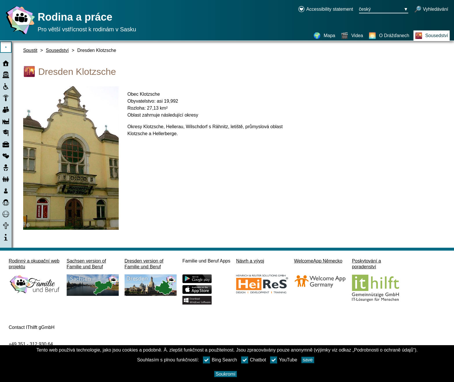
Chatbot (253, 359)
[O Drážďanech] (389, 35)
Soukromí (225, 374)
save (308, 359)
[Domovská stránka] (19, 34)
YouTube (283, 359)
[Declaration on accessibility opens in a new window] (325, 9)
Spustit (30, 50)
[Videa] (352, 35)
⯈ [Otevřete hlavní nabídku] (6, 47)
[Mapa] (324, 35)
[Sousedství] (431, 35)
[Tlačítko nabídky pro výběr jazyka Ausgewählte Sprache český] (383, 9)
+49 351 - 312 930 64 (31, 344)
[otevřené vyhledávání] (431, 9)
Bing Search (220, 359)
